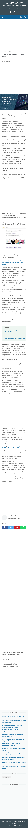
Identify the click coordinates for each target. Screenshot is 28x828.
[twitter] (14, 12)
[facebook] (10, 12)
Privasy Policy (21, 821)
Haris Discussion (14, 3)
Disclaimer (14, 823)
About (3, 821)
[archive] (6, 777)
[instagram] (17, 12)
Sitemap (15, 821)
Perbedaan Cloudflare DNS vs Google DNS (15, 338)
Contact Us (8, 821)
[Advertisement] (14, 35)
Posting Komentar (6, 61)
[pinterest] (17, 527)
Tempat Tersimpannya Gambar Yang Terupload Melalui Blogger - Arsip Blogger (13, 262)
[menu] (2, 17)
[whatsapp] (23, 527)
